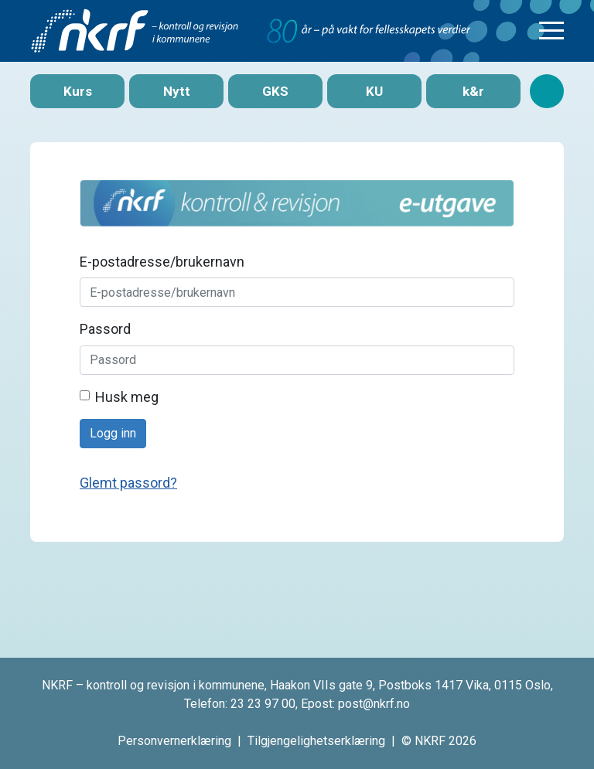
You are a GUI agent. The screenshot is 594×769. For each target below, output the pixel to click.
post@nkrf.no (374, 703)
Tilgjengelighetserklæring (316, 740)
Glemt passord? (128, 483)
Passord (105, 329)
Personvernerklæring (174, 740)
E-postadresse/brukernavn (162, 261)
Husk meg (127, 397)
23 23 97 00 (262, 703)
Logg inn (113, 433)
